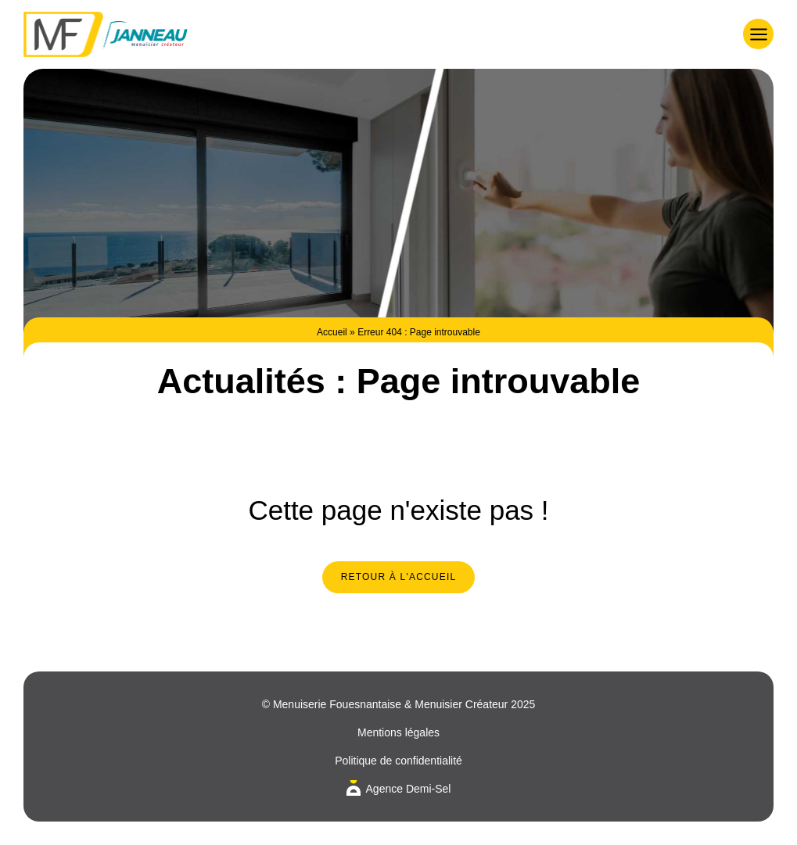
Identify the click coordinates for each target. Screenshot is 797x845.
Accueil (332, 332)
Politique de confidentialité (398, 760)
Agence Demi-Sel (408, 788)
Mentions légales (398, 732)
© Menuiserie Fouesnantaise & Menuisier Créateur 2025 (399, 704)
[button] (758, 34)
